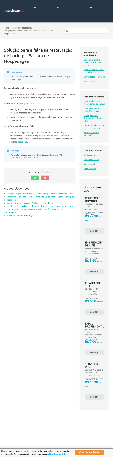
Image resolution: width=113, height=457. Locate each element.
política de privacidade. (56, 454)
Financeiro (96, 6)
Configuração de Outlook (94, 72)
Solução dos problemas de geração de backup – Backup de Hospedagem (40, 189)
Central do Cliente (91, 155)
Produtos (36, 11)
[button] (35, 173)
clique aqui (22, 137)
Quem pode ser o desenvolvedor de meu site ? (93, 113)
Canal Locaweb (90, 164)
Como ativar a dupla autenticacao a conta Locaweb (92, 57)
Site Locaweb (89, 150)
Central (79, 6)
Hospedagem (49, 6)
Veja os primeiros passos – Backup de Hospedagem (30, 198)
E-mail (32, 6)
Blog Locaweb (89, 159)
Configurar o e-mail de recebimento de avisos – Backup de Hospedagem (40, 201)
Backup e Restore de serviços (20, 210)
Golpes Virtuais (90, 76)
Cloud (65, 6)
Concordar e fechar (89, 452)
